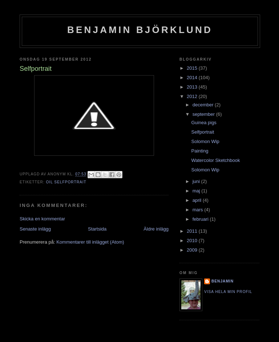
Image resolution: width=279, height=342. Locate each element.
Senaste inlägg (35, 229)
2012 (193, 96)
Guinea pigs (203, 122)
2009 (193, 250)
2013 (193, 87)
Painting (199, 151)
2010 (193, 240)
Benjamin (222, 281)
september (204, 114)
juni (197, 181)
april (198, 200)
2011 (193, 231)
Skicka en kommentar (42, 218)
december (204, 104)
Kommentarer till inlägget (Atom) (90, 242)
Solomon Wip (205, 141)
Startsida (97, 229)
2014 (193, 77)
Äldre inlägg (156, 229)
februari (201, 219)
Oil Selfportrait (66, 182)
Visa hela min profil (228, 292)
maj (197, 191)
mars (199, 209)
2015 (193, 68)
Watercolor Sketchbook (215, 160)
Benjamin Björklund (140, 29)
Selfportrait (202, 132)
